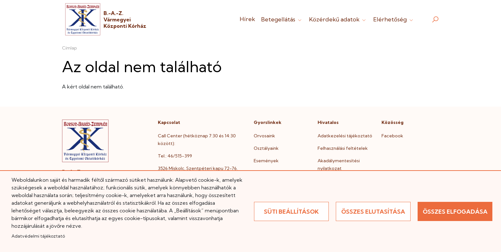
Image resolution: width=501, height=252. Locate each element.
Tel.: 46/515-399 (175, 156)
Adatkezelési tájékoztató (345, 136)
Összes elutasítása (373, 211)
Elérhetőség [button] (393, 19)
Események (266, 161)
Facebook (392, 136)
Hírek (247, 19)
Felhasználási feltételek (343, 148)
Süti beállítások (291, 211)
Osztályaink (266, 148)
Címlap (69, 48)
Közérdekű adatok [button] (338, 19)
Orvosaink (264, 136)
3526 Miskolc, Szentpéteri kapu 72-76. (198, 168)
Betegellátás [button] (282, 19)
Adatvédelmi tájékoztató (38, 236)
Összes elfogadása (455, 211)
